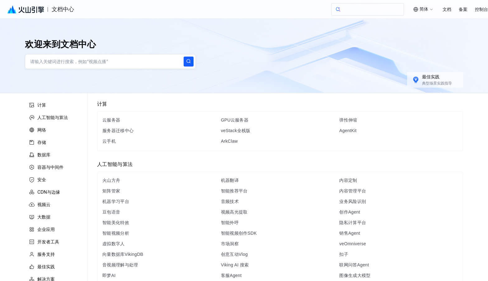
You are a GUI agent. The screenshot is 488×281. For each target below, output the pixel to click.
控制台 (481, 9)
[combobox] (421, 9)
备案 (463, 9)
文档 (447, 9)
